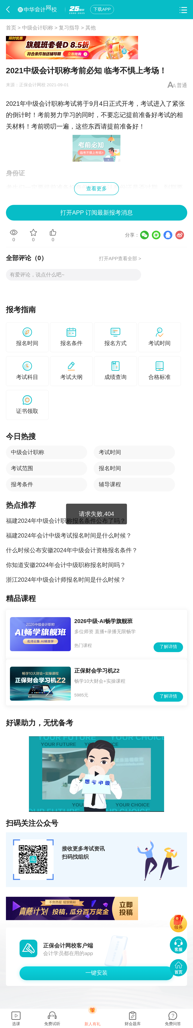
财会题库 (133, 1023)
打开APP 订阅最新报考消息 (96, 212)
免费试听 (52, 1023)
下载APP (102, 9)
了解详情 (168, 646)
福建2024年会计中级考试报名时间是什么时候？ (69, 535)
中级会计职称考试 (51, 103)
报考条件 (22, 484)
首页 (11, 28)
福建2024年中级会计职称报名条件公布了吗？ (66, 520)
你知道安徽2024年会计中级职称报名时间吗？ (66, 565)
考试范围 (22, 468)
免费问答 (173, 1023)
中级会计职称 (37, 28)
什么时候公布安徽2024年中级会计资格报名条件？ (72, 550)
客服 (178, 949)
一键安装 (96, 973)
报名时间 (110, 468)
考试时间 (110, 452)
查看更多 (96, 188)
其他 (90, 28)
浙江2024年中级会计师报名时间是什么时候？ (66, 579)
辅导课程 (110, 484)
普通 (182, 85)
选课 (16, 1023)
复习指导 (69, 28)
